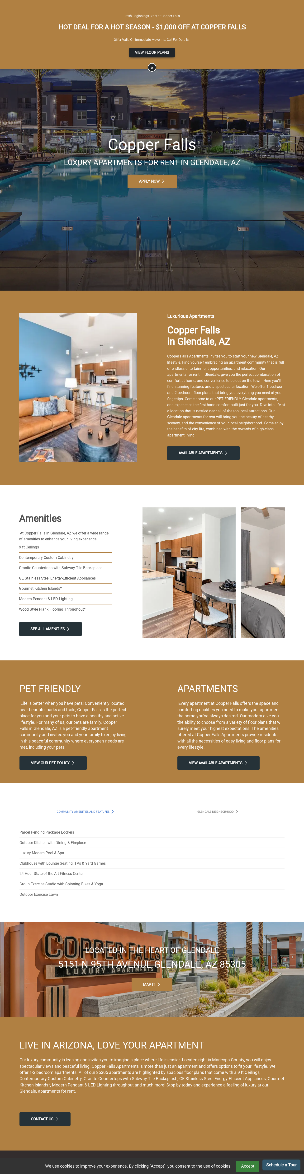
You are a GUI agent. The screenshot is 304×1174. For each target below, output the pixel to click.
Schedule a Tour (281, 1164)
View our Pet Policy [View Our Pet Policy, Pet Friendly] (53, 763)
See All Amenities (50, 628)
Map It (152, 984)
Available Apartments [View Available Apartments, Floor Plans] (203, 453)
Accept (247, 1166)
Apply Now (152, 181)
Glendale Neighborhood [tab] (218, 811)
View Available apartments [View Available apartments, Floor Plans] (218, 763)
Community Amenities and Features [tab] (86, 811)
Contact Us (45, 1119)
